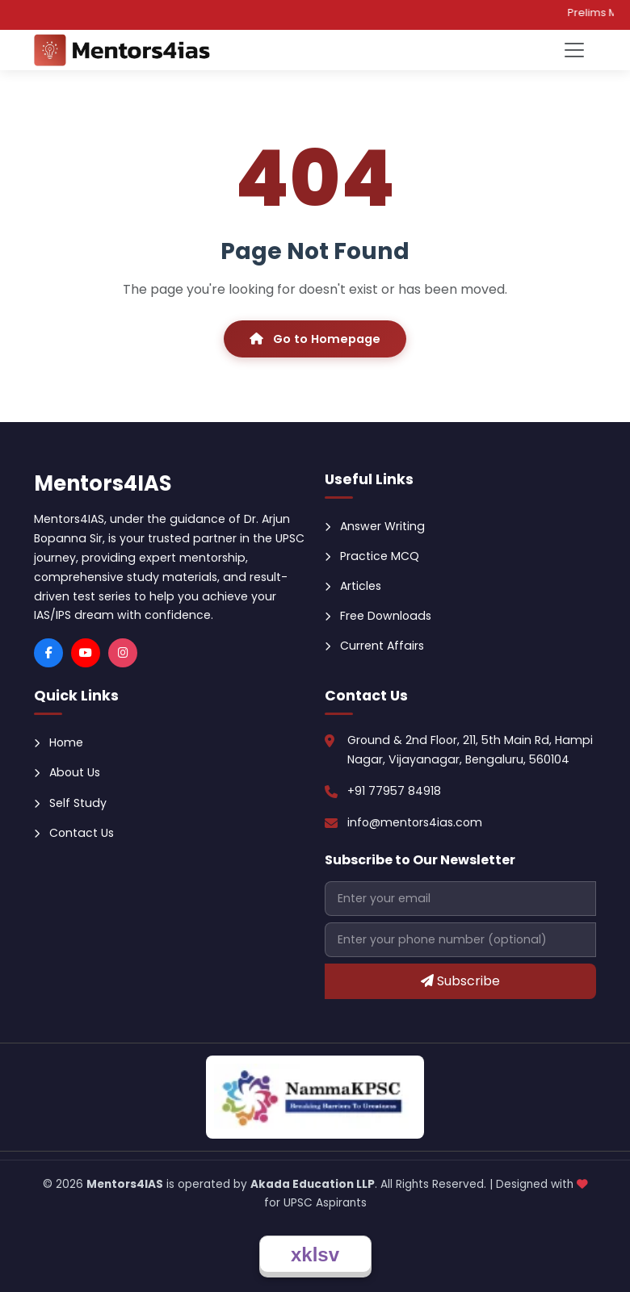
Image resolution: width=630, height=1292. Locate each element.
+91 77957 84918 (394, 791)
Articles (353, 586)
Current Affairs (374, 646)
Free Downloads (378, 616)
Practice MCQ (372, 556)
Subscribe (460, 981)
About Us (67, 772)
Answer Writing (375, 526)
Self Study (70, 803)
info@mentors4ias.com (414, 822)
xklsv (315, 1254)
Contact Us (74, 833)
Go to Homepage (315, 339)
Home (58, 742)
